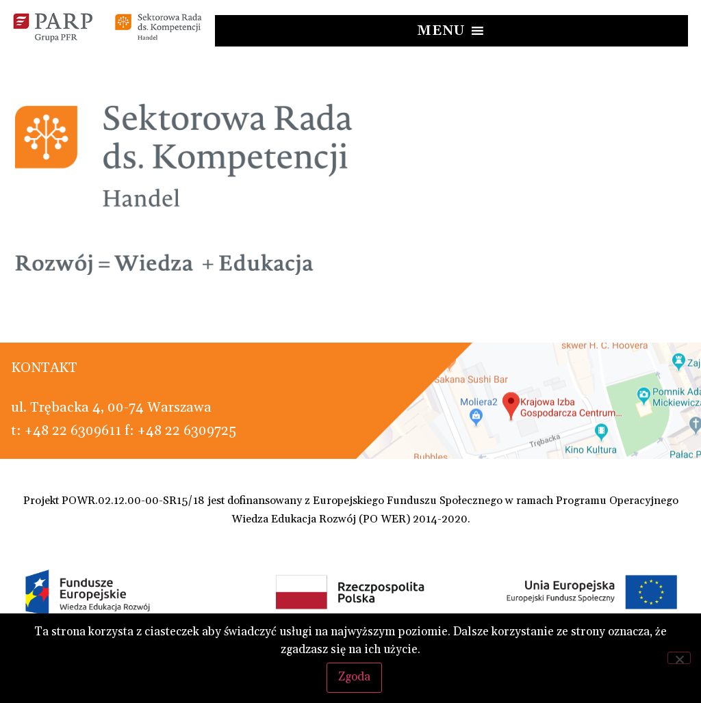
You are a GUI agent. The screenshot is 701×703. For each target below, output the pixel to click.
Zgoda (354, 677)
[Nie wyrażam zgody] (679, 658)
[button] (441, 31)
